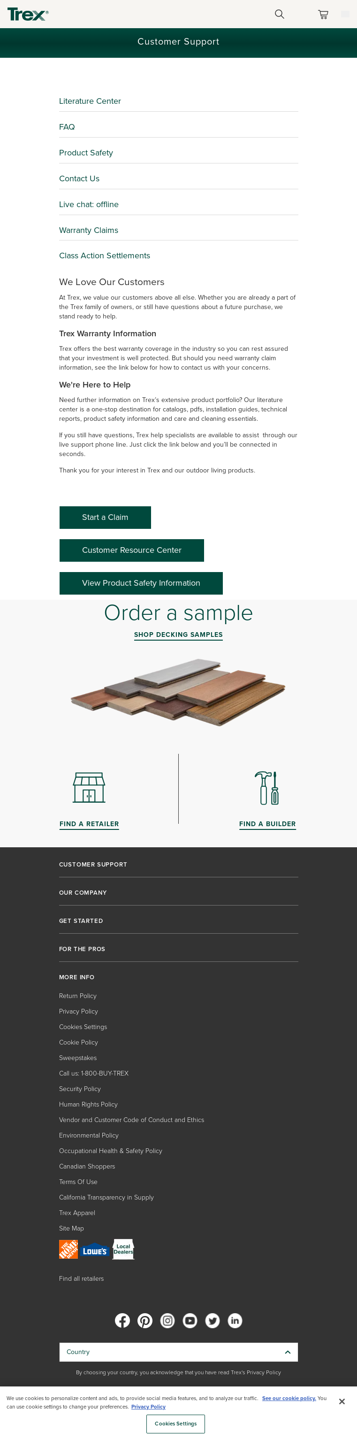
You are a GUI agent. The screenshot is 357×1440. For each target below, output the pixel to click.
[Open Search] (279, 14)
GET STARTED (81, 921)
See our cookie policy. (289, 1398)
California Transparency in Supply (106, 1197)
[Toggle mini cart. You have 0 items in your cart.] (325, 14)
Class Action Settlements (104, 255)
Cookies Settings (83, 1027)
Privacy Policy (78, 1011)
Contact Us (79, 178)
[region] (178, 1413)
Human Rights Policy (88, 1104)
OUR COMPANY (83, 893)
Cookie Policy (78, 1042)
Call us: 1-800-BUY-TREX (94, 1073)
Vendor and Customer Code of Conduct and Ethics (131, 1120)
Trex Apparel (77, 1213)
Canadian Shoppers (87, 1166)
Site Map (71, 1228)
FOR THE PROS (82, 949)
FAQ (67, 127)
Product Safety (86, 153)
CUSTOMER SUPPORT (93, 864)
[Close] (342, 1401)
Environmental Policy (89, 1135)
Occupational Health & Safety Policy (110, 1151)
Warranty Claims (88, 230)
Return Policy (78, 996)
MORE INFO (77, 977)
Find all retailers (81, 1279)
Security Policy (80, 1089)
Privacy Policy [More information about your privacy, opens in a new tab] (148, 1407)
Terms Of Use (78, 1182)
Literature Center (90, 101)
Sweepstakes (78, 1058)
